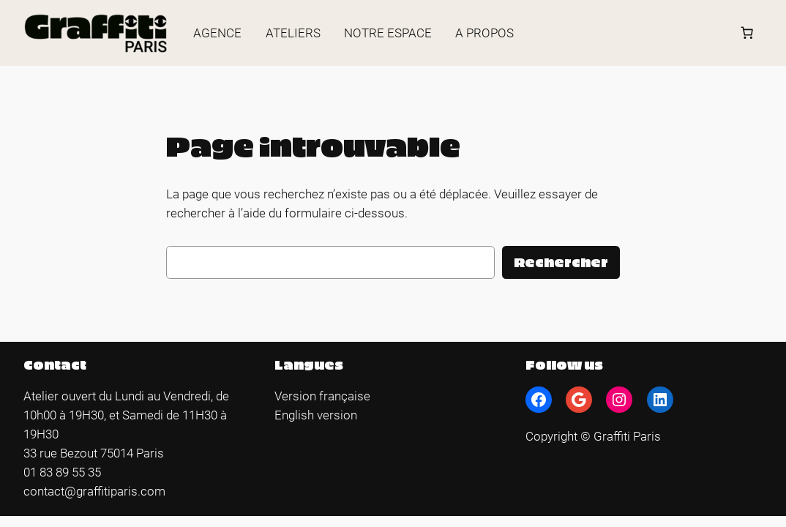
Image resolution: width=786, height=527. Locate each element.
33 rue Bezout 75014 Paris (93, 453)
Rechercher (561, 261)
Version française (322, 396)
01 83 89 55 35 (62, 472)
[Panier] (747, 33)
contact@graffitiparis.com (94, 491)
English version (315, 415)
